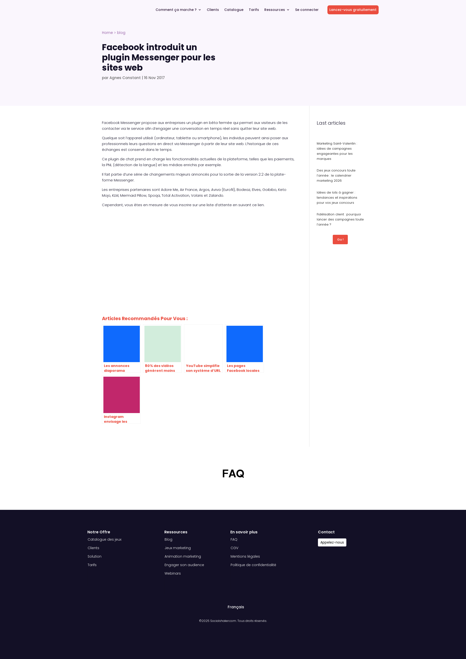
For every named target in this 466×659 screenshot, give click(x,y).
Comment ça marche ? (176, 10)
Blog (168, 539)
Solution (94, 556)
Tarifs (254, 10)
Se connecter (307, 10)
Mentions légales (245, 556)
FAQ (234, 539)
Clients (213, 10)
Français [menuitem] (236, 607)
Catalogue (233, 10)
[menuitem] (234, 607)
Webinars (173, 573)
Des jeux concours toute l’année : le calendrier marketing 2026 (336, 175)
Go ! (340, 239)
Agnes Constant (125, 77)
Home (107, 32)
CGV (234, 547)
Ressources (274, 10)
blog (121, 32)
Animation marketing (183, 556)
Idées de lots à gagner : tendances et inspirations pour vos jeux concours (337, 197)
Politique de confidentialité (253, 564)
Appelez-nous (332, 542)
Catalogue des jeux (104, 539)
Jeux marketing (178, 547)
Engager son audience (184, 564)
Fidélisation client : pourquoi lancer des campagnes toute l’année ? (340, 219)
